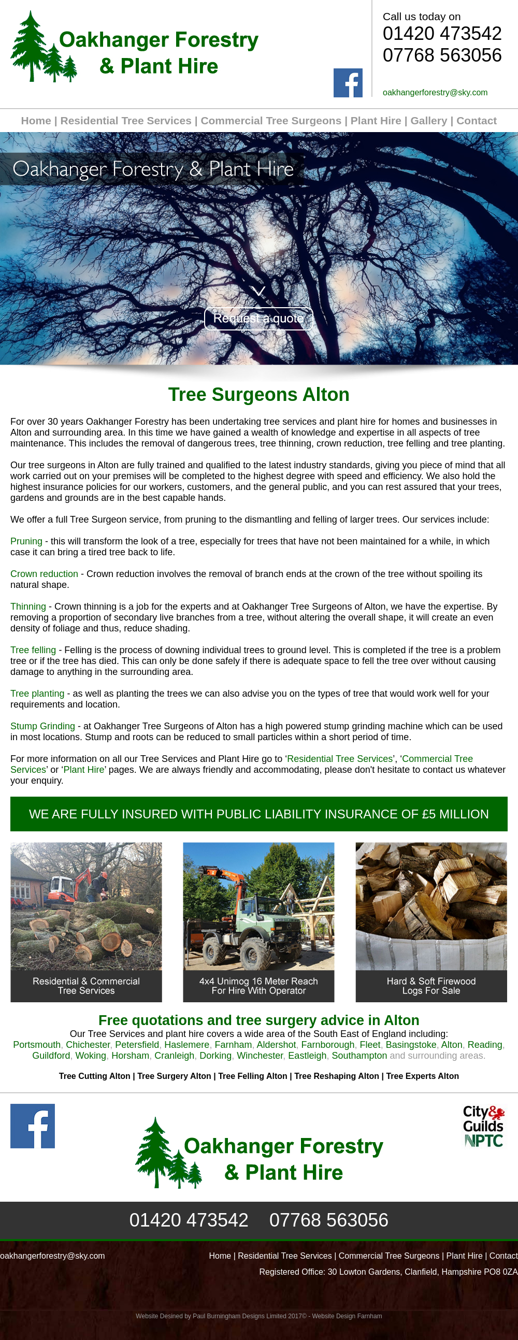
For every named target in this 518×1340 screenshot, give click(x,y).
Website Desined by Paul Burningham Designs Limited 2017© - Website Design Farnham (259, 1316)
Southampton (359, 1055)
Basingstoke (411, 1045)
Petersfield (137, 1045)
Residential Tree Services (126, 120)
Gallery (428, 120)
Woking (90, 1055)
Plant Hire (376, 120)
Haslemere (186, 1045)
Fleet (370, 1045)
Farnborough (328, 1045)
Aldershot (276, 1045)
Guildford (51, 1055)
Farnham (233, 1045)
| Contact (472, 120)
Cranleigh (174, 1055)
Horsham (130, 1055)
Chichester (88, 1045)
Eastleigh (307, 1055)
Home (36, 120)
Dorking (215, 1055)
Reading (485, 1045)
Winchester (260, 1055)
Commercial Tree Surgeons (270, 120)
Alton (452, 1045)
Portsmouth (37, 1045)
